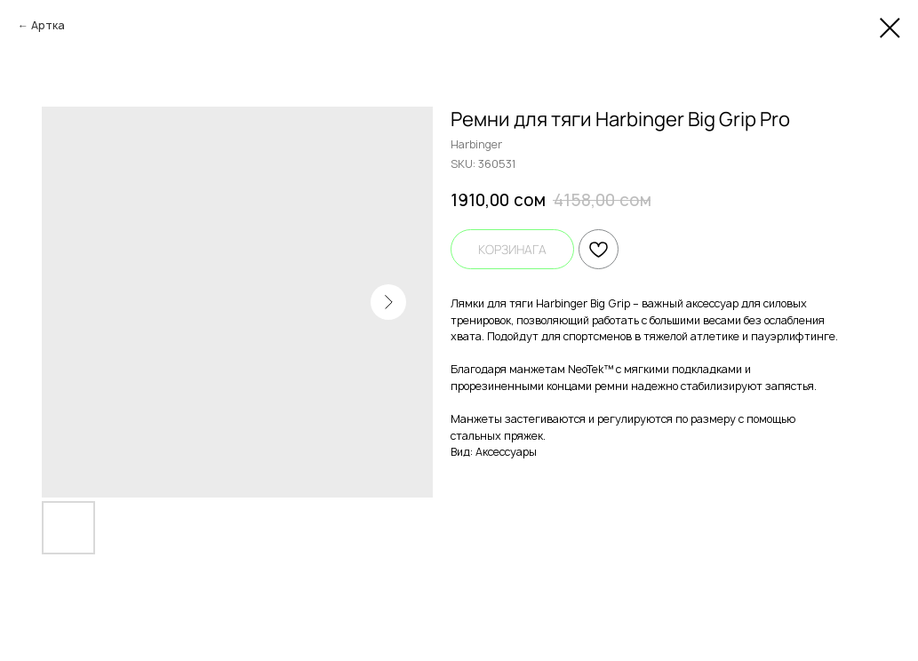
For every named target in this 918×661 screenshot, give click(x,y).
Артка (48, 25)
